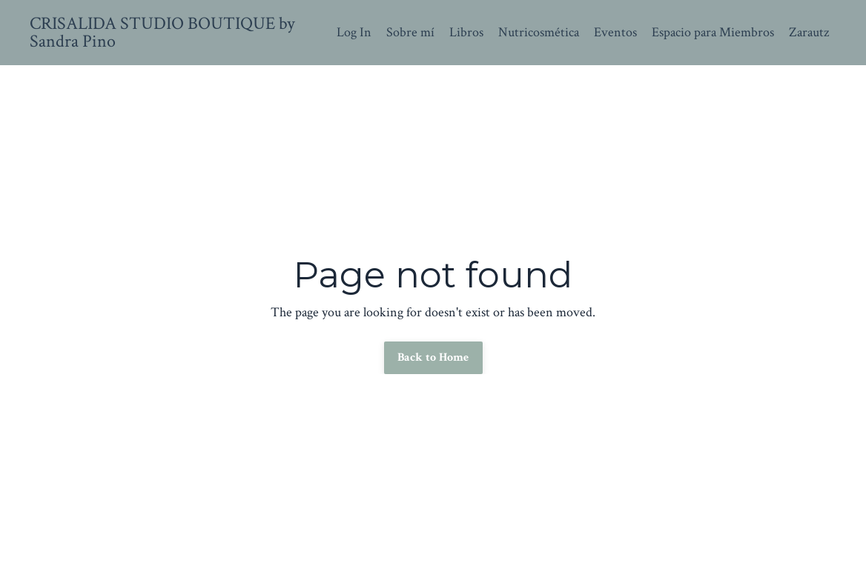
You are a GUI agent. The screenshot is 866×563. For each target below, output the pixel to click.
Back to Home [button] (433, 357)
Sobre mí (410, 32)
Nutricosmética (538, 32)
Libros (466, 32)
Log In (354, 32)
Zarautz (809, 32)
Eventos (615, 32)
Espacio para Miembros (713, 32)
